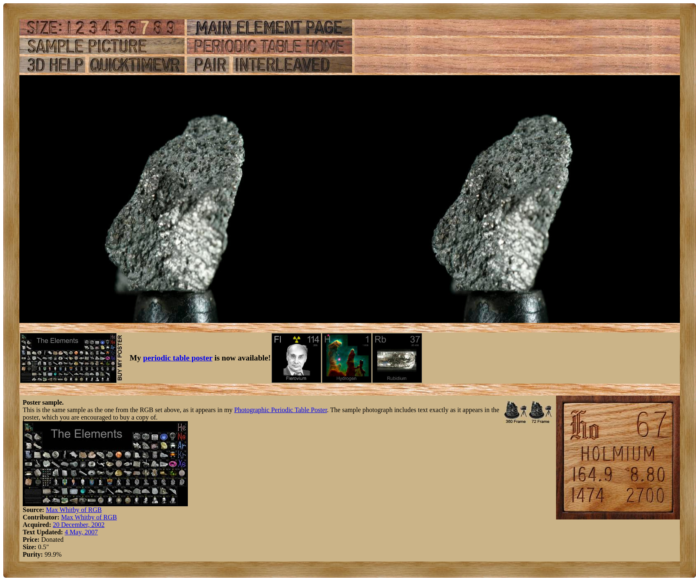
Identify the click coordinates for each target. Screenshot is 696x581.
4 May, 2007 (81, 532)
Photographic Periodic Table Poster (280, 409)
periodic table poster (178, 357)
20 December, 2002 (78, 524)
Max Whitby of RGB (74, 509)
